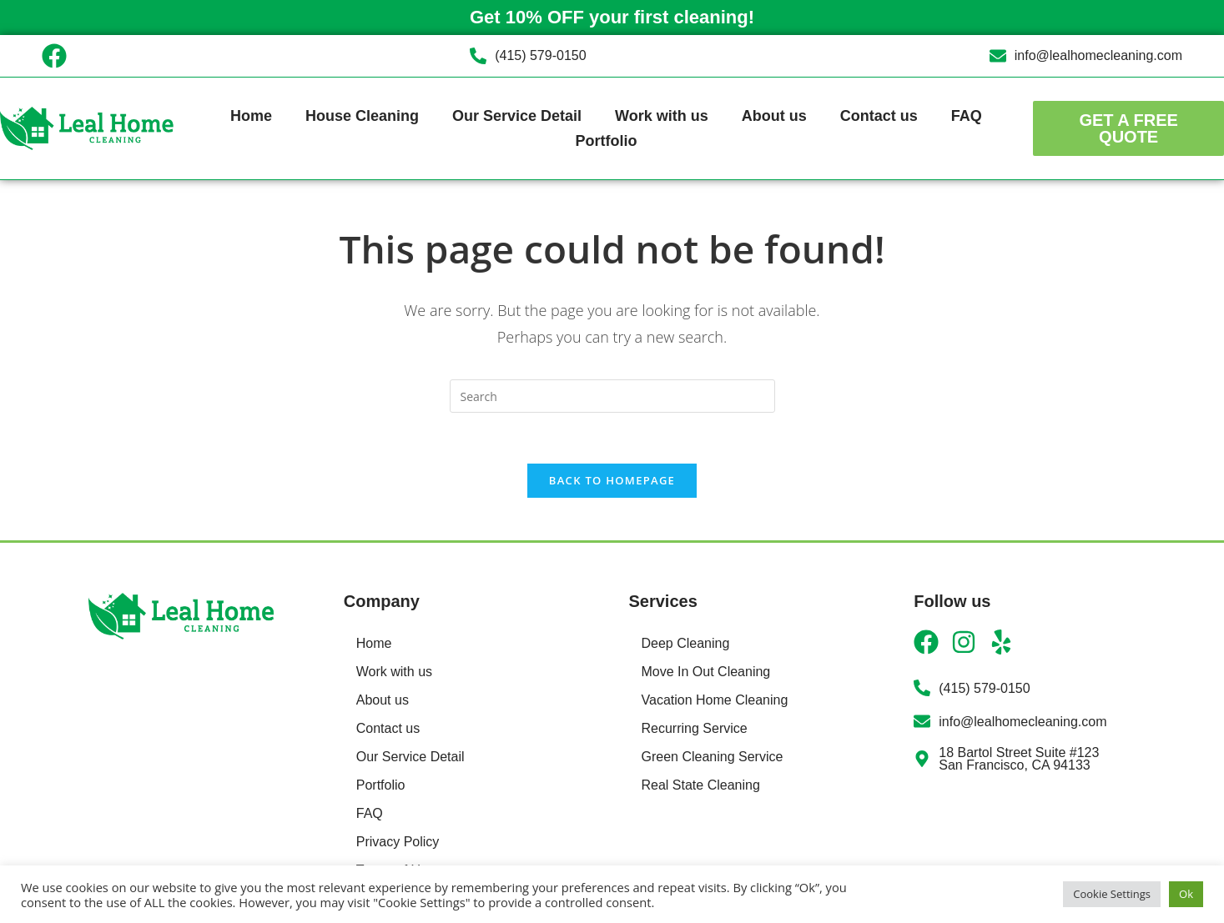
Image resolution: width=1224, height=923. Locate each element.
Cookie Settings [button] (1112, 893)
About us (774, 116)
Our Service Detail (517, 116)
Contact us (879, 116)
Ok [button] (1186, 893)
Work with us (661, 116)
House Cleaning (362, 116)
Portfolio (606, 141)
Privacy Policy (398, 842)
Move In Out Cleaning (706, 672)
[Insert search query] (612, 396)
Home (251, 116)
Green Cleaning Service (712, 757)
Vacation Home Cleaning (715, 700)
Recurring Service (695, 728)
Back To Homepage (612, 480)
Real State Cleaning (701, 785)
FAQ (966, 116)
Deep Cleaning (686, 643)
